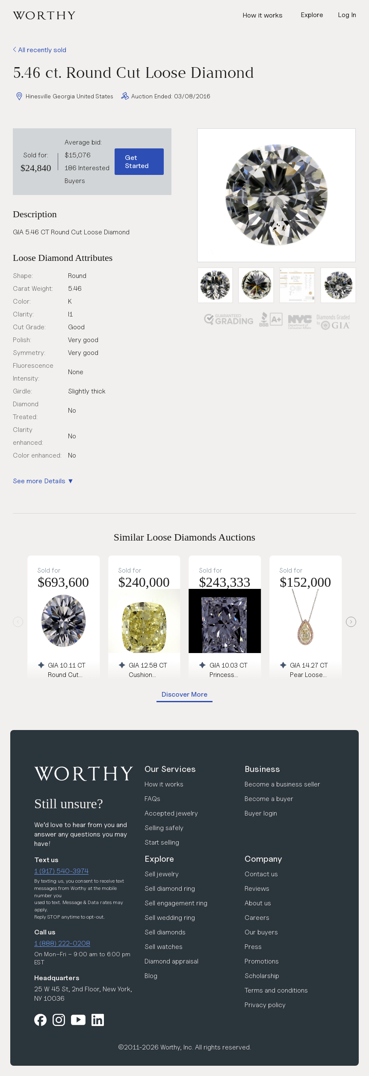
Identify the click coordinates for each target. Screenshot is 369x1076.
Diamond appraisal (171, 961)
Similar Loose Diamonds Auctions (184, 537)
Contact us (261, 874)
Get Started (137, 162)
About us (258, 903)
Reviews (257, 888)
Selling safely (164, 828)
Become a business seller (282, 784)
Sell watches (164, 947)
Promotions (262, 961)
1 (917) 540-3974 (61, 871)
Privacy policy (265, 1005)
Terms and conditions (276, 990)
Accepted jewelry (171, 813)
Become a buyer (269, 799)
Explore (159, 859)
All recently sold (39, 50)
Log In (347, 15)
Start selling (162, 842)
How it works (262, 15)
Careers (257, 917)
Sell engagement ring (176, 903)
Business (262, 769)
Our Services (170, 769)
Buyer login (261, 813)
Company (263, 859)
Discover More (184, 694)
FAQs (152, 799)
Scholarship (262, 976)
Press (253, 947)
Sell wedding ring (170, 917)
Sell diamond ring (170, 888)
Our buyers (261, 932)
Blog (151, 976)
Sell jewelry (162, 874)
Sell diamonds (165, 932)
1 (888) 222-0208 (62, 943)
